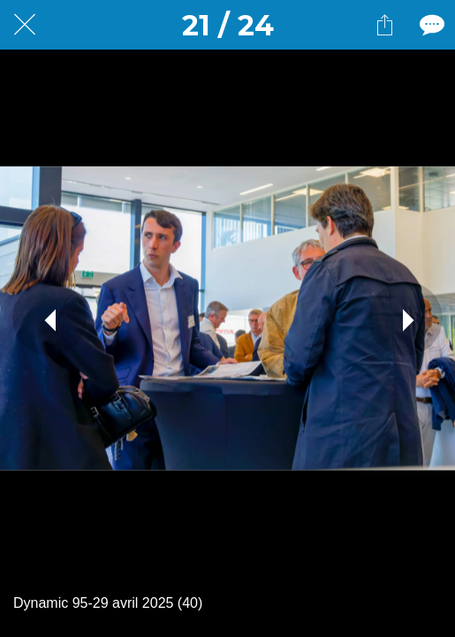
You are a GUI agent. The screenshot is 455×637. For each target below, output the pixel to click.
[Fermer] (24, 24)
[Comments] (430, 25)
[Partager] (384, 25)
